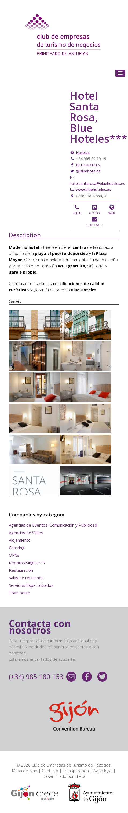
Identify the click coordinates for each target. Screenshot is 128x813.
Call (77, 213)
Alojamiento (20, 540)
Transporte (19, 592)
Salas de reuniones (26, 577)
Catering (16, 547)
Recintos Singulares (27, 562)
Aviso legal (102, 770)
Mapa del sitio (24, 770)
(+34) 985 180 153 (36, 676)
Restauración (21, 570)
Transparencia (76, 770)
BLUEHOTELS (87, 164)
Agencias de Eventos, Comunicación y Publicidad (53, 525)
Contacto (50, 770)
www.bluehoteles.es (93, 189)
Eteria (80, 776)
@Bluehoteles (87, 171)
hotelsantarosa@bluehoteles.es (97, 183)
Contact (94, 225)
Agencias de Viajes (26, 532)
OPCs (14, 555)
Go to (94, 213)
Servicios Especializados (31, 585)
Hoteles (83, 152)
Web (111, 213)
